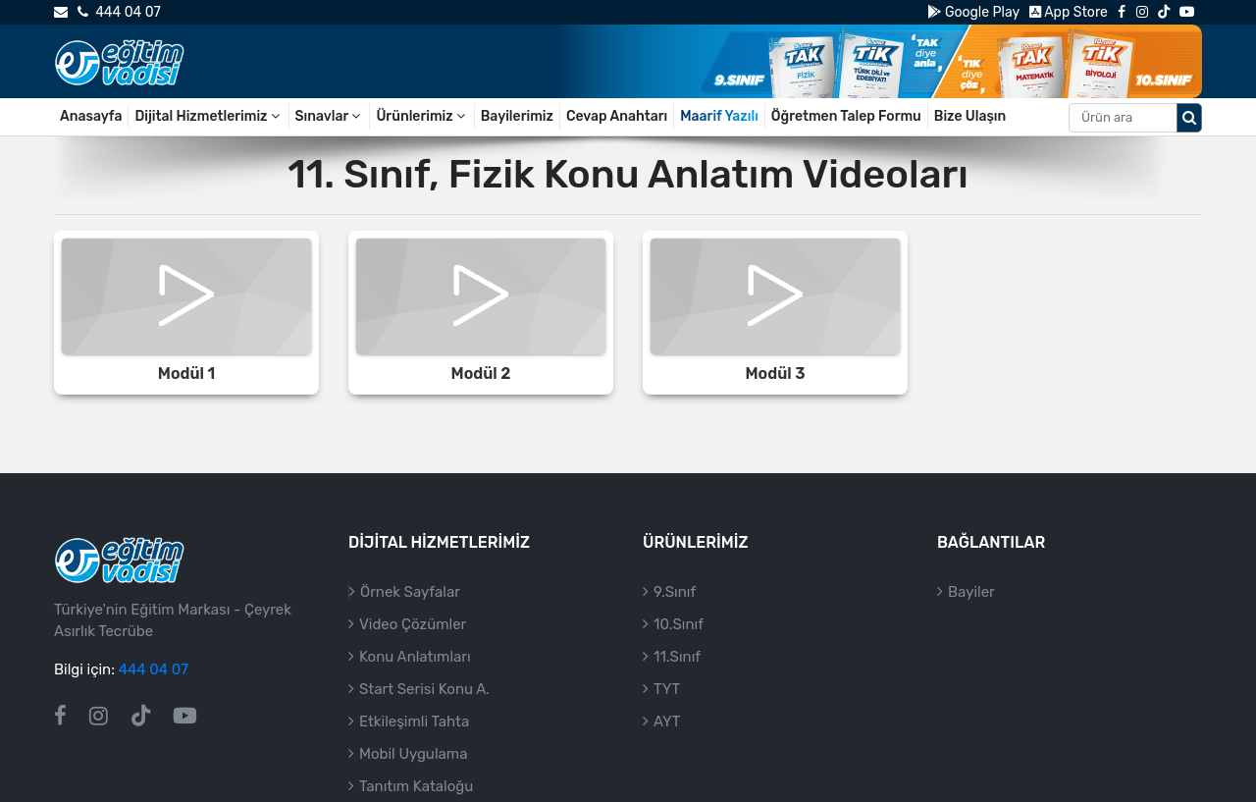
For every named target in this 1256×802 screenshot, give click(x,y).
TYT (667, 689)
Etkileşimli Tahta (414, 721)
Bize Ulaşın (970, 116)
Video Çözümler (412, 624)
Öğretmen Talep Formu (846, 116)
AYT (667, 721)
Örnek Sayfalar (410, 592)
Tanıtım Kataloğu (416, 786)
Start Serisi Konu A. (424, 689)
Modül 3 (775, 373)
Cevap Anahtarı (616, 116)
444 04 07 (119, 12)
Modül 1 (186, 373)
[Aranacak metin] (1123, 118)
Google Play (973, 12)
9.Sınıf (675, 592)
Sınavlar (329, 116)
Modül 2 (481, 373)
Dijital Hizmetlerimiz (208, 116)
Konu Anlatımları (415, 657)
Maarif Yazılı (719, 116)
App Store (1068, 12)
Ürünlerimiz (421, 116)
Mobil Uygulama (413, 754)
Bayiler (971, 592)
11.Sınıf (677, 657)
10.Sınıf (679, 624)
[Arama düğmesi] (1189, 118)
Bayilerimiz (517, 116)
